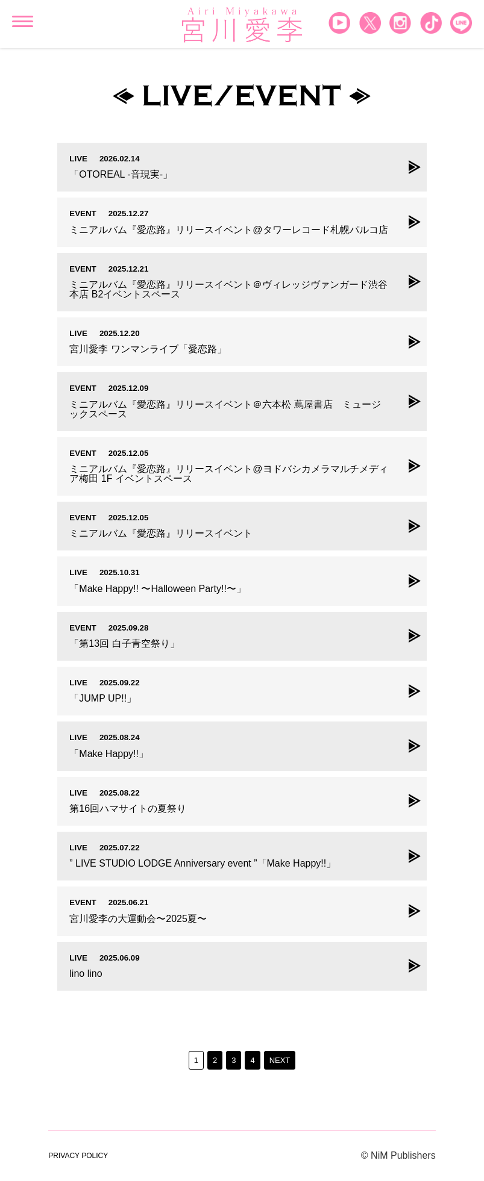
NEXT (280, 1060)
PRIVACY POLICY (78, 1155)
